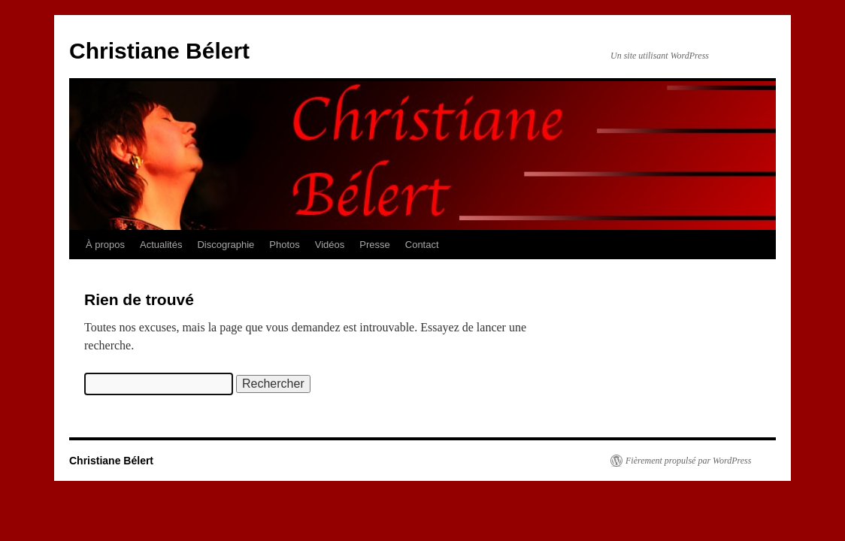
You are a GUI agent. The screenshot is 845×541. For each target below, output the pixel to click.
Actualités (161, 244)
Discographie (225, 244)
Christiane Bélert (159, 50)
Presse (374, 244)
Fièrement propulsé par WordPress (688, 460)
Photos (284, 244)
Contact (422, 244)
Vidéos (330, 244)
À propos (105, 244)
